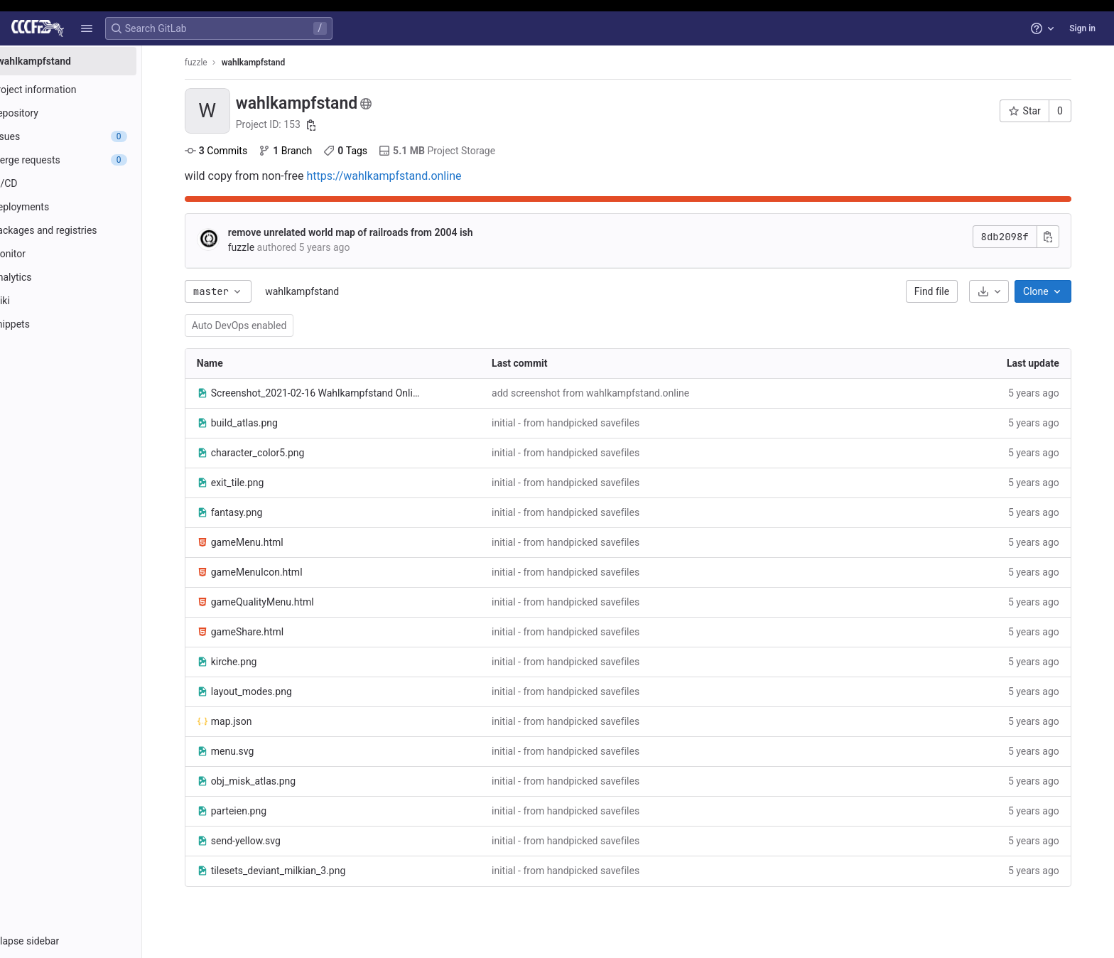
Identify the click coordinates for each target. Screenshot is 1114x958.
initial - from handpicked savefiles (585, 423)
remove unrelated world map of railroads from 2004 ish (370, 232)
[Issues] (90, 136)
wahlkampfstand (322, 291)
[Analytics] (90, 277)
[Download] (1009, 291)
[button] (86, 28)
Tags (366, 150)
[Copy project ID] (331, 125)
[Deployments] (90, 206)
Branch (305, 150)
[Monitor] (90, 253)
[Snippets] (90, 324)
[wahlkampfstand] (91, 61)
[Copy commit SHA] (1067, 236)
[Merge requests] (90, 160)
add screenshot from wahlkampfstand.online (610, 393)
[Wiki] (90, 300)
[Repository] (90, 113)
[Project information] (90, 89)
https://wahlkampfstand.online (404, 176)
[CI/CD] (90, 183)
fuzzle (216, 63)
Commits (236, 150)
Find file (951, 291)
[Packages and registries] (90, 230)
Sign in (1082, 28)
